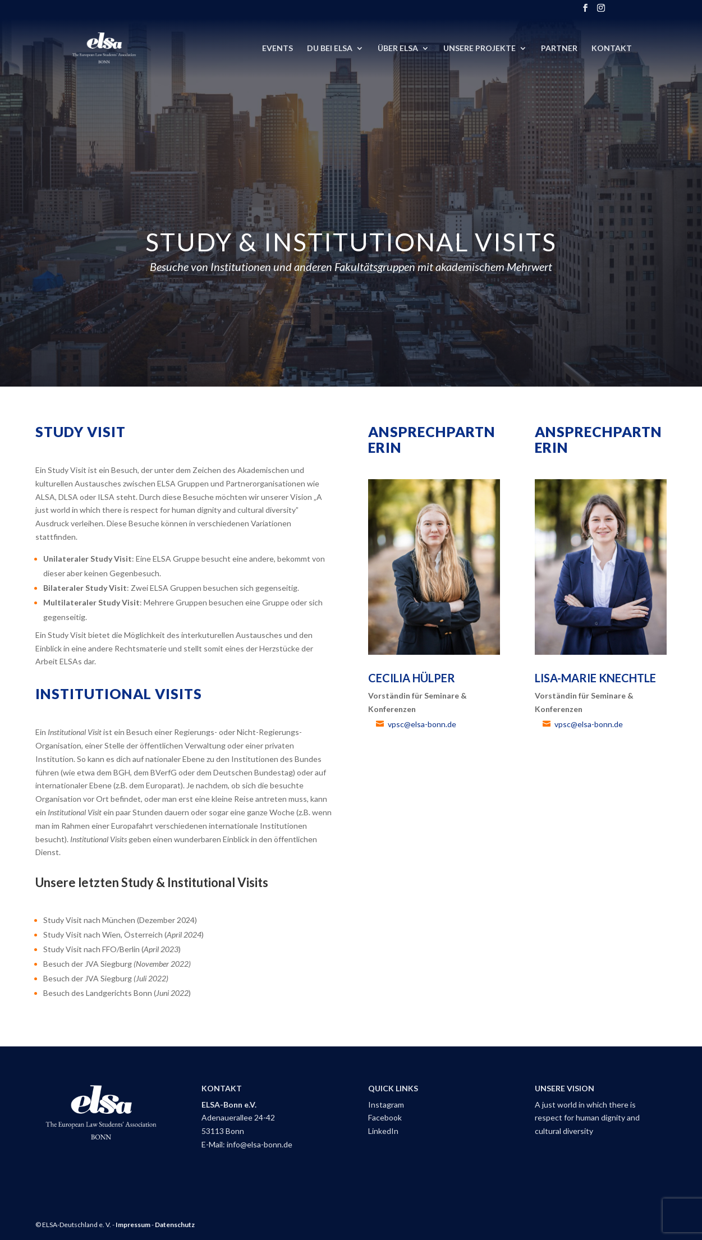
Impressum (133, 1224)
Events (277, 48)
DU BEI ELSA (329, 48)
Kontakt (611, 48)
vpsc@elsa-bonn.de (422, 724)
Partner (559, 48)
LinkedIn (383, 1131)
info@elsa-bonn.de (259, 1144)
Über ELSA (398, 48)
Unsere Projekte (479, 48)
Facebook (385, 1117)
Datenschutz (175, 1224)
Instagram (386, 1104)
